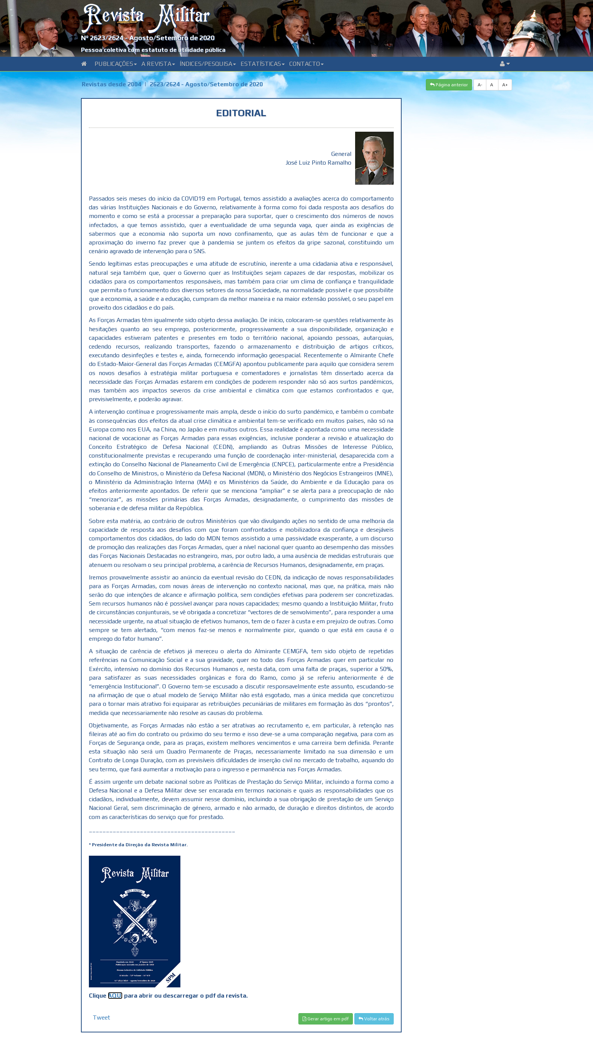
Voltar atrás (374, 1018)
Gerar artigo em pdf (326, 1018)
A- (480, 84)
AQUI (115, 995)
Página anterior (449, 84)
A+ (505, 84)
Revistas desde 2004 (111, 84)
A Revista (158, 63)
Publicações (116, 63)
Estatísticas (263, 63)
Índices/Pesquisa (208, 63)
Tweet (101, 1017)
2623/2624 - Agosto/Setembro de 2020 (206, 84)
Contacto (306, 63)
